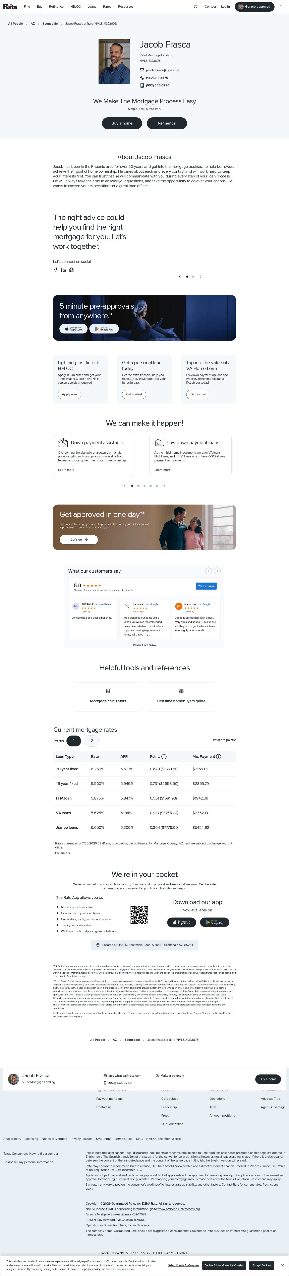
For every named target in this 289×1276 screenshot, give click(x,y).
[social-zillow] (71, 269)
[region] (144, 1266)
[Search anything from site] (196, 7)
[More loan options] (280, 7)
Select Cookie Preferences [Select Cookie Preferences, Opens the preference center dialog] (183, 1265)
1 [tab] (74, 741)
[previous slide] (180, 277)
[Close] (282, 1265)
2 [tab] (91, 741)
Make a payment (170, 1076)
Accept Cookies (262, 1265)
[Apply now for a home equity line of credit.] (69, 394)
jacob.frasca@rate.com (122, 1076)
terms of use (113, 1269)
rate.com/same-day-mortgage (196, 1004)
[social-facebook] (55, 269)
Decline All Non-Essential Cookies (224, 1265)
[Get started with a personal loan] (134, 394)
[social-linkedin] (63, 269)
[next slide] (201, 277)
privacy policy (92, 1269)
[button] (78, 539)
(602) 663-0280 (118, 1083)
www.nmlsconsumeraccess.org (179, 1209)
